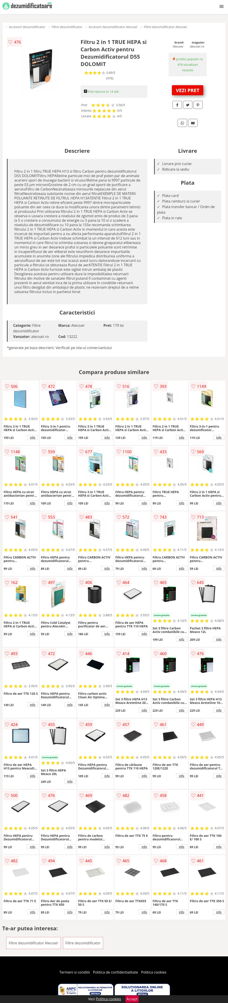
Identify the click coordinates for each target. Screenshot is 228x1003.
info (32, 437)
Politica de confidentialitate (115, 972)
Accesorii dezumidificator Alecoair (113, 27)
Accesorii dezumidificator (27, 27)
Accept (132, 999)
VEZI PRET (188, 90)
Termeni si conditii (74, 972)
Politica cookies (154, 972)
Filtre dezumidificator (67, 27)
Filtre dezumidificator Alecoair (165, 27)
